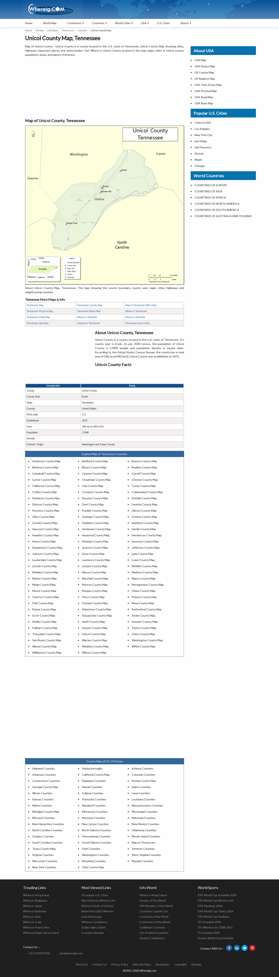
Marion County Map (44, 578)
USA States (53, 30)
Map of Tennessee (143, 842)
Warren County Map (94, 640)
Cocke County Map (144, 486)
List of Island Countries (154, 932)
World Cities (123, 23)
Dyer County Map (93, 504)
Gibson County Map (144, 510)
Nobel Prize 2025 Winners (97, 911)
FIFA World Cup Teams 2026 (215, 911)
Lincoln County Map (44, 566)
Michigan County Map (45, 811)
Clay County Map (92, 486)
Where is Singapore (35, 900)
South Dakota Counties (96, 842)
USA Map (200, 60)
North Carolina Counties (47, 830)
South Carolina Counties (47, 842)
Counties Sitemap (92, 932)
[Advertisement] (104, 88)
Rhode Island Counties (146, 836)
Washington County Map (147, 640)
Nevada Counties (142, 861)
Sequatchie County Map (97, 615)
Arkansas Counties (44, 774)
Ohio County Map (93, 867)
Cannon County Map (95, 473)
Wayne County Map (44, 646)
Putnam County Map (95, 603)
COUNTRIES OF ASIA (208, 191)
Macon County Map (94, 572)
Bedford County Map (95, 461)
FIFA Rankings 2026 (210, 905)
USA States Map (205, 66)
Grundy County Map (45, 523)
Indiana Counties (92, 793)
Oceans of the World (153, 900)
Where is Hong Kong (36, 895)
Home (28, 23)
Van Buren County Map (46, 640)
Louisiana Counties (143, 799)
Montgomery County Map (148, 584)
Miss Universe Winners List (98, 900)
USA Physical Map (206, 91)
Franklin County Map (94, 510)
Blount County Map (94, 467)
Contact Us (99, 964)
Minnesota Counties (94, 811)
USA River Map (204, 103)
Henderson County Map (147, 535)
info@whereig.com (71, 953)
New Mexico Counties (145, 824)
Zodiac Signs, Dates (93, 927)
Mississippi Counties (144, 811)
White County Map (143, 646)
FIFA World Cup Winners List (216, 900)
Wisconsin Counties (44, 861)
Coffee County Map (44, 492)
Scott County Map (43, 615)
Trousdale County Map (46, 634)
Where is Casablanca (94, 922)
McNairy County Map (45, 572)
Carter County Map (44, 479)
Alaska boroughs (92, 768)
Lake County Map (142, 553)
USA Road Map (204, 97)
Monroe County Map (95, 584)
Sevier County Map (143, 615)
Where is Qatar (32, 905)
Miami (198, 159)
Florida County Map (144, 780)
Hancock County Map (45, 529)
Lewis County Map (143, 560)
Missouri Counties (43, 817)
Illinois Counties (42, 793)
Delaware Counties (94, 780)
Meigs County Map (44, 584)
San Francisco (203, 147)
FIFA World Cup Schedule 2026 (217, 895)
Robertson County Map (96, 609)
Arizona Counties (142, 768)
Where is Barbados (35, 911)
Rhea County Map (143, 603)
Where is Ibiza (32, 916)
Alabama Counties (43, 768)
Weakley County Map (95, 646)
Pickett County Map (144, 597)
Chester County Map (145, 479)
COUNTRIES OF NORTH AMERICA (217, 203)
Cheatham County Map (96, 479)
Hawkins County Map (45, 535)
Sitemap (196, 964)
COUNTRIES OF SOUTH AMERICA (217, 209)
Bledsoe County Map (45, 467)
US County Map (204, 72)
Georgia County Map (45, 787)
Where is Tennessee (136, 311)
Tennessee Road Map (38, 317)
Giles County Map (43, 516)
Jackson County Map (95, 547)
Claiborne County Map (46, 486)
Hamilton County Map (145, 523)
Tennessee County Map (89, 305)
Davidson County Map (46, 498)
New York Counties (44, 867)
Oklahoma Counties (144, 830)
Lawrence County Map (96, 560)
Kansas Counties (43, 799)
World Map (50, 23)
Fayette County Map (144, 504)
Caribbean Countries (152, 927)
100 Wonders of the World (156, 905)
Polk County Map (43, 603)
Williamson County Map (46, 652)
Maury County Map (143, 578)
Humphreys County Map (47, 547)
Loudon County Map (94, 566)
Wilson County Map (94, 652)
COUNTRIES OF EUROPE (211, 185)
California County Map (96, 774)
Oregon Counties (43, 836)
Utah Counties (91, 848)
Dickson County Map (45, 504)
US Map (39, 30)
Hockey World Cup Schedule (215, 938)
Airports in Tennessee (88, 323)
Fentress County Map (45, 510)
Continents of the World (155, 922)
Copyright (180, 964)
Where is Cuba (32, 922)
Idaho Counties (141, 787)
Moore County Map (44, 590)
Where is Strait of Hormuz (97, 905)
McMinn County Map (145, 566)
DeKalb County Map (144, 498)
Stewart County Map (145, 621)
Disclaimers (162, 964)
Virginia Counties (43, 855)
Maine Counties (42, 805)
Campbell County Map (46, 473)
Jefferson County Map (146, 547)
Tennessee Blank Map (89, 311)
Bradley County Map (144, 467)
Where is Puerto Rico (36, 927)
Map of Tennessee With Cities (141, 305)
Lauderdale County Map (47, 560)
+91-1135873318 (39, 953)
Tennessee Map (35, 305)
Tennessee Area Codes (137, 323)
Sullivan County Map (45, 627)
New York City (203, 135)
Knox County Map (93, 553)
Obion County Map (143, 590)
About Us (82, 964)
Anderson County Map (46, 461)
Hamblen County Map (95, 523)
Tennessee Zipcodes (38, 323)
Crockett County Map (95, 492)
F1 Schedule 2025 (209, 932)
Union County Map (143, 634)
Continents (74, 23)
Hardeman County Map (96, 529)
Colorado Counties (143, 774)
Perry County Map (93, 597)
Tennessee (68, 30)
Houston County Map (145, 541)
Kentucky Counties (94, 799)
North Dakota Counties (96, 830)
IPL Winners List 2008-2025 (215, 927)
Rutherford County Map (147, 609)
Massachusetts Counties (147, 805)
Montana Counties (93, 817)
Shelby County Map (44, 621)
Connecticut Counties (46, 780)
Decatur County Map (95, 498)
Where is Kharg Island (153, 895)
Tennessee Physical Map (40, 311)
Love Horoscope (91, 916)
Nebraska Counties (144, 817)
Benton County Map (144, 461)
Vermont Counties (143, 848)
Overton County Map (45, 597)
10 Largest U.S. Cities (94, 895)
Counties (82, 30)
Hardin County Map (144, 529)
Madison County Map (145, 572)
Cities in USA (203, 122)
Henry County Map (44, 541)
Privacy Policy (119, 964)
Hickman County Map (95, 541)
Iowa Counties (141, 793)
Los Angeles (202, 128)
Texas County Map (44, 848)
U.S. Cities (163, 23)
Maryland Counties (93, 805)
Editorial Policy (142, 964)
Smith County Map (93, 621)
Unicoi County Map (94, 634)
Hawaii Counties (92, 787)
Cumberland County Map (147, 492)
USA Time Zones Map (208, 84)
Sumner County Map (94, 627)
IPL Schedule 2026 (209, 922)
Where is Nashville (135, 317)
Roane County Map (44, 609)
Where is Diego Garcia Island (41, 932)
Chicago (200, 165)
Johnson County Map (45, 553)
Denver (199, 153)
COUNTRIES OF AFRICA (210, 197)
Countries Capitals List (154, 911)
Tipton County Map (144, 627)
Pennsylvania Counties (96, 836)
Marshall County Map (95, 578)
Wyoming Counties (94, 861)
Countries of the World (154, 916)
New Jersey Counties (95, 824)
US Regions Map (205, 78)
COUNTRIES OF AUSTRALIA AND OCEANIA (223, 216)
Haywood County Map (96, 535)
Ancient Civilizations (152, 938)
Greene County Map (144, 516)
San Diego (201, 141)
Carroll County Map (144, 473)
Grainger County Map (95, 516)
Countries (98, 23)
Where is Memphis (87, 317)
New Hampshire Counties (48, 824)
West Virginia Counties (146, 855)
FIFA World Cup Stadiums (213, 916)
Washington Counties (95, 855)
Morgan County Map (94, 590)
